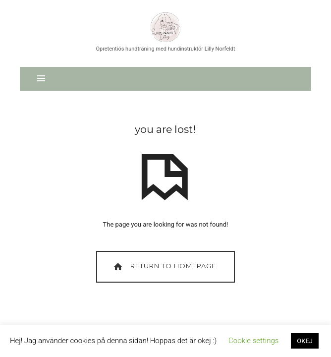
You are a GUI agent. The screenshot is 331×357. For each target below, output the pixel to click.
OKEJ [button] (305, 341)
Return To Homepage (164, 266)
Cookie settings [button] (253, 340)
